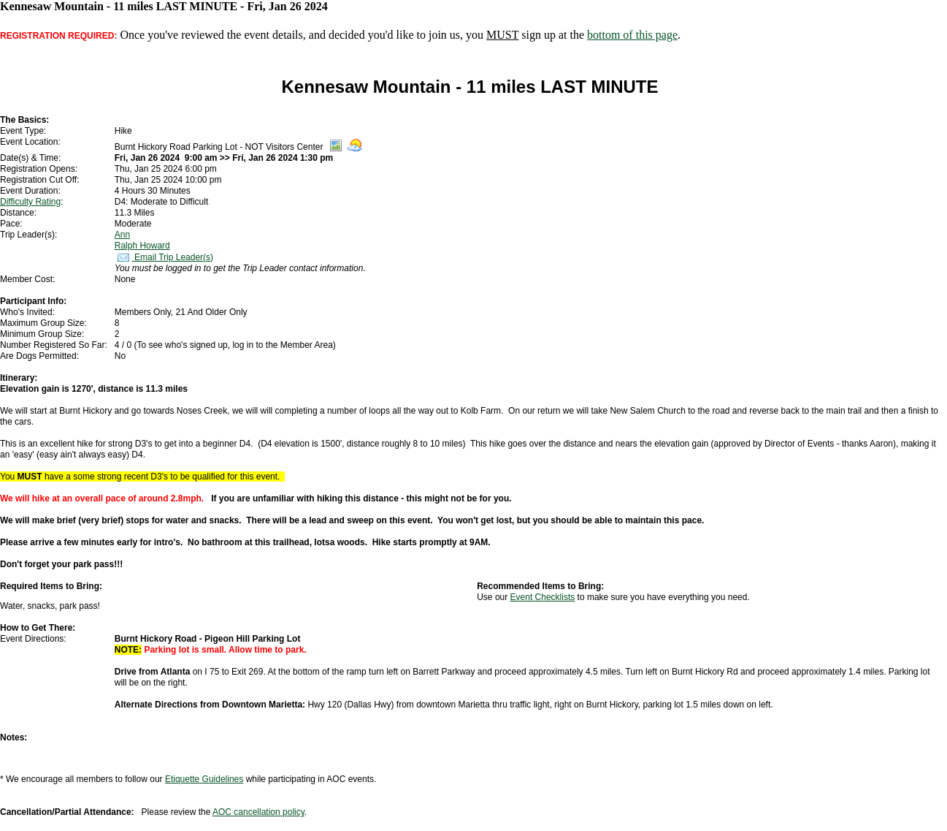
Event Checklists (542, 597)
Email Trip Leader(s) (164, 257)
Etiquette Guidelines (204, 779)
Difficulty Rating (30, 202)
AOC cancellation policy (258, 812)
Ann (122, 234)
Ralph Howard (142, 245)
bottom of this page (632, 35)
